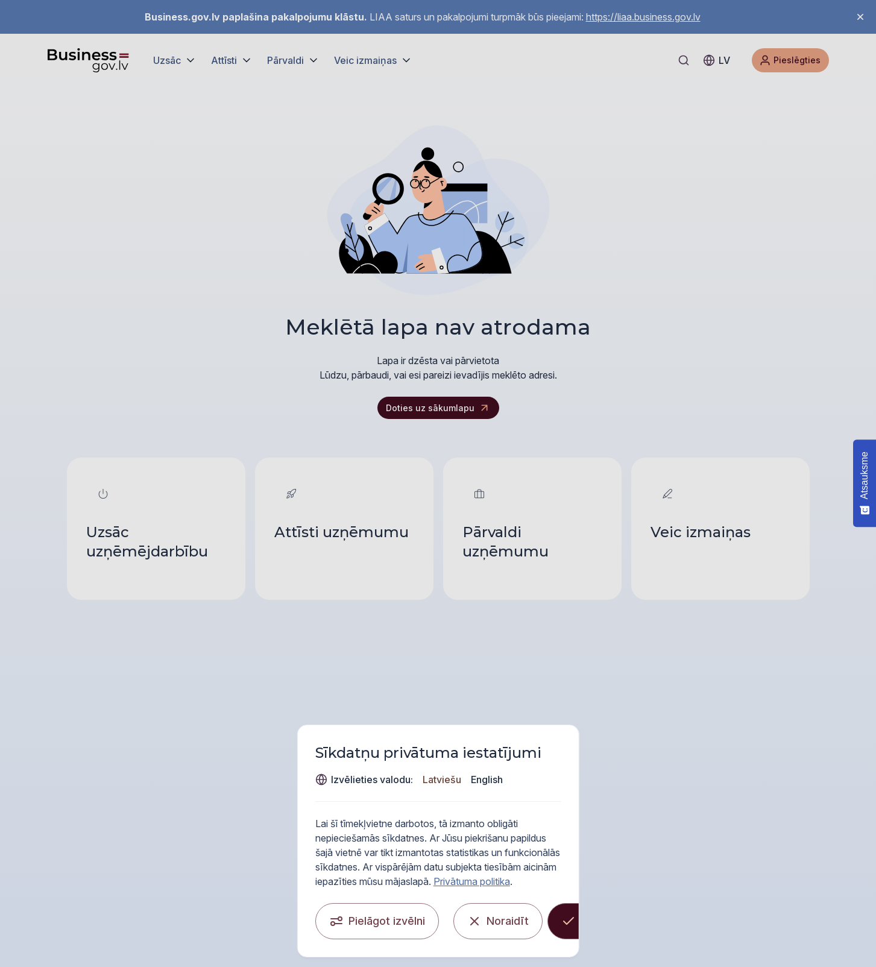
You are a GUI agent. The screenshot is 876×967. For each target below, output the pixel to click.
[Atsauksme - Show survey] (864, 483)
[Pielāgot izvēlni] (216, 914)
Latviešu (661, 814)
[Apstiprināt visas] (655, 914)
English (706, 814)
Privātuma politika (670, 875)
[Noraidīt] (539, 914)
